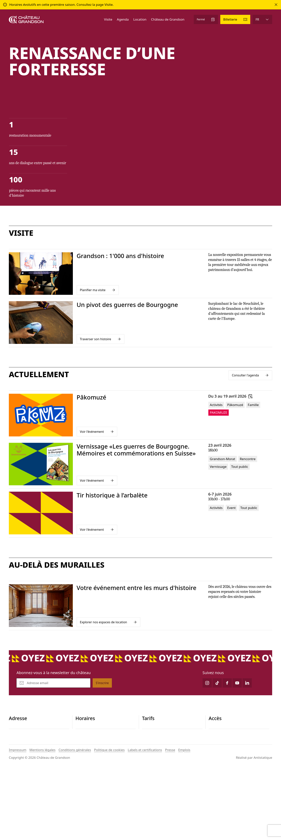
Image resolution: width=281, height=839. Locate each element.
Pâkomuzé (91, 397)
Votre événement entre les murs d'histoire (136, 588)
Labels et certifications (145, 821)
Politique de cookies (109, 821)
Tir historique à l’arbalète (112, 495)
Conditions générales (75, 821)
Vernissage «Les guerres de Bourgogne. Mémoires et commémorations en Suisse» (136, 450)
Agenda (123, 19)
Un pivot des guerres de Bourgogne (127, 305)
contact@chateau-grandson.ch (32, 754)
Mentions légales (42, 821)
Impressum (17, 821)
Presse (170, 821)
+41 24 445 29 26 (22, 749)
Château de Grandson (168, 19)
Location (139, 19)
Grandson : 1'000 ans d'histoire (120, 256)
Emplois (184, 821)
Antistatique (263, 829)
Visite (108, 19)
